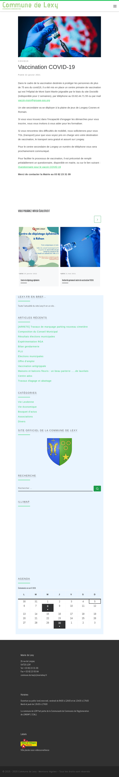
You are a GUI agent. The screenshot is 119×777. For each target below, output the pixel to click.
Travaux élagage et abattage (35, 381)
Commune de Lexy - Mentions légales (37, 771)
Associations (25, 416)
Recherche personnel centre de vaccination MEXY (78, 280)
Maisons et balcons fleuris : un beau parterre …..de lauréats (53, 371)
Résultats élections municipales (36, 336)
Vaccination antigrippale (32, 366)
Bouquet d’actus (27, 411)
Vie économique (27, 406)
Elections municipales (30, 356)
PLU (20, 351)
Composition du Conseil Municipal (38, 331)
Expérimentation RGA (30, 341)
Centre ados (25, 376)
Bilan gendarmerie (28, 346)
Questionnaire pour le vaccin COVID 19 (39, 166)
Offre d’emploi (26, 361)
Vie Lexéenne (26, 402)
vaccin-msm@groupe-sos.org (34, 100)
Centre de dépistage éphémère (30, 280)
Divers (22, 421)
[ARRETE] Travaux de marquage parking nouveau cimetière (53, 326)
